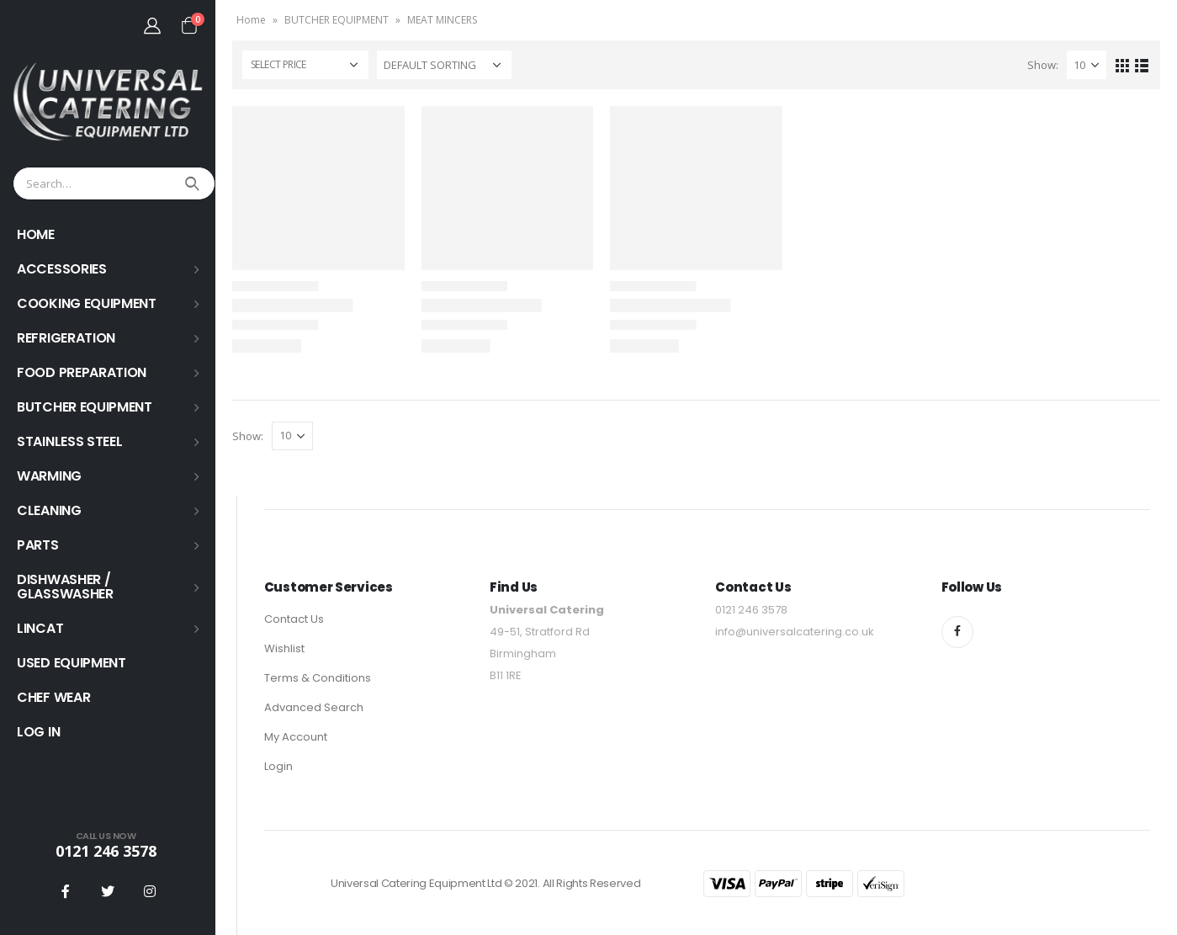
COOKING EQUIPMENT (86, 303)
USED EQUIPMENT (71, 662)
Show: (1042, 64)
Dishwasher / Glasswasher (65, 586)
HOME (36, 234)
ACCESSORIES (62, 269)
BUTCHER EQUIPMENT (84, 407)
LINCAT (40, 628)
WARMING (49, 476)
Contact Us (294, 619)
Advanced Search (313, 707)
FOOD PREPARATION (81, 372)
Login (278, 766)
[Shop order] (444, 64)
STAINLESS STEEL (70, 441)
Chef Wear (53, 697)
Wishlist (284, 648)
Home (251, 20)
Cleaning (49, 510)
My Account (295, 737)
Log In (38, 731)
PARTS (38, 545)
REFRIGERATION (66, 338)
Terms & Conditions (317, 678)
